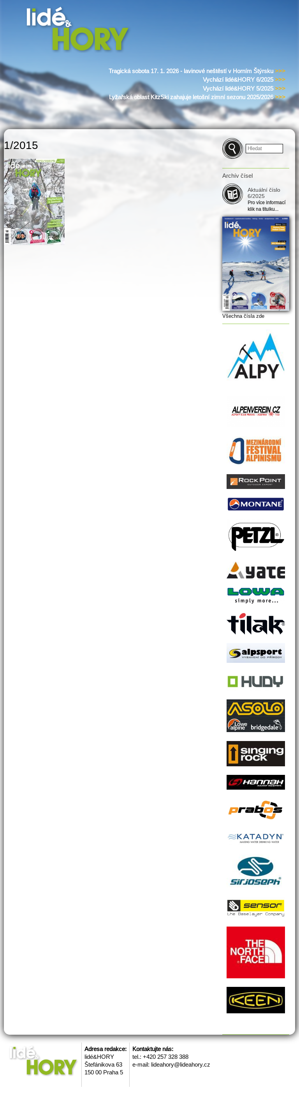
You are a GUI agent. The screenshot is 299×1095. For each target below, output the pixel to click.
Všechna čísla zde (243, 316)
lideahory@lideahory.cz (180, 1064)
